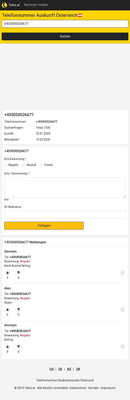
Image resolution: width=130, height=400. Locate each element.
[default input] (65, 215)
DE (60, 369)
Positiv (48, 165)
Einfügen (44, 226)
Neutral (31, 165)
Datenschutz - (79, 388)
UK (78, 369)
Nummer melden (36, 5)
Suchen (65, 36)
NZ (69, 369)
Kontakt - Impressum (102, 388)
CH (51, 369)
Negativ (13, 165)
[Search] (65, 24)
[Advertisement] (65, 77)
